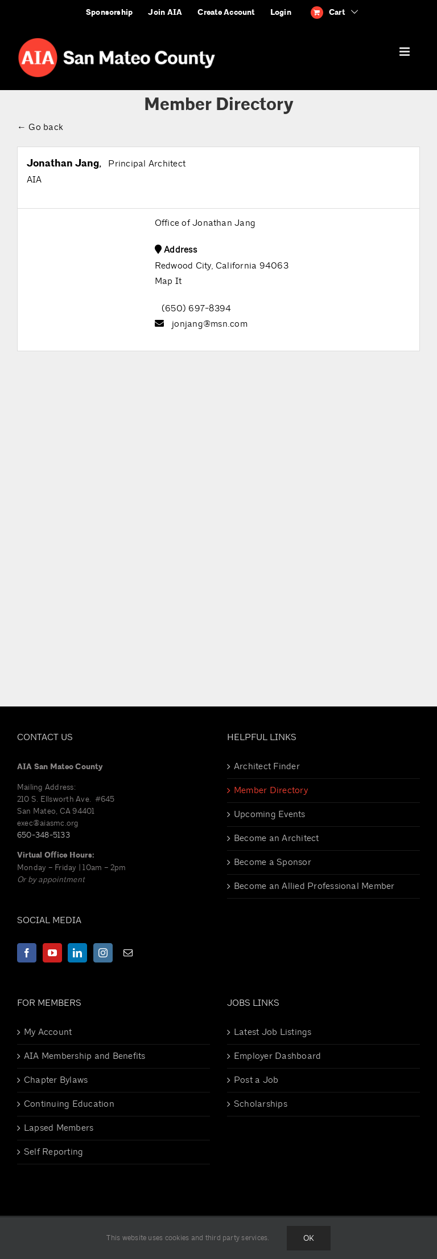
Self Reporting (53, 1152)
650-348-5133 (43, 835)
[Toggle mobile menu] (405, 51)
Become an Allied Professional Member (314, 886)
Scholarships (260, 1104)
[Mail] (128, 952)
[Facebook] (26, 952)
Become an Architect (276, 838)
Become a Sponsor (272, 862)
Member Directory (271, 790)
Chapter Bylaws (56, 1080)
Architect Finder (267, 766)
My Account (48, 1032)
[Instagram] (103, 952)
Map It (168, 281)
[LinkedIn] (77, 952)
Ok (308, 1238)
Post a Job (256, 1080)
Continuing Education (69, 1104)
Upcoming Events (270, 814)
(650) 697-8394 (196, 308)
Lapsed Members (58, 1128)
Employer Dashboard (277, 1056)
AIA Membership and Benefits (84, 1056)
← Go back (40, 127)
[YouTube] (52, 952)
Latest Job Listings (273, 1032)
